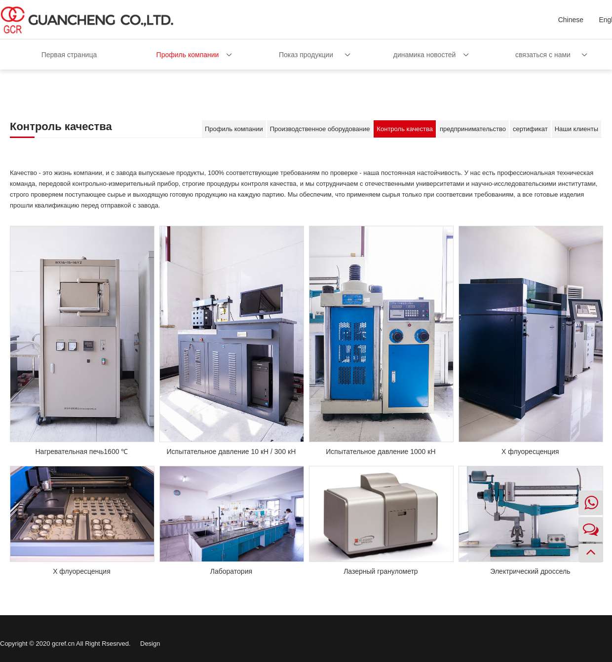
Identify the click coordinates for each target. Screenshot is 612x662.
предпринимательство (473, 129)
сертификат (530, 129)
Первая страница (69, 55)
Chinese (570, 20)
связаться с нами (543, 55)
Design (150, 643)
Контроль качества (404, 129)
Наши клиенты (576, 129)
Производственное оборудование (320, 129)
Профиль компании (187, 55)
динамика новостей (424, 55)
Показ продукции (306, 55)
